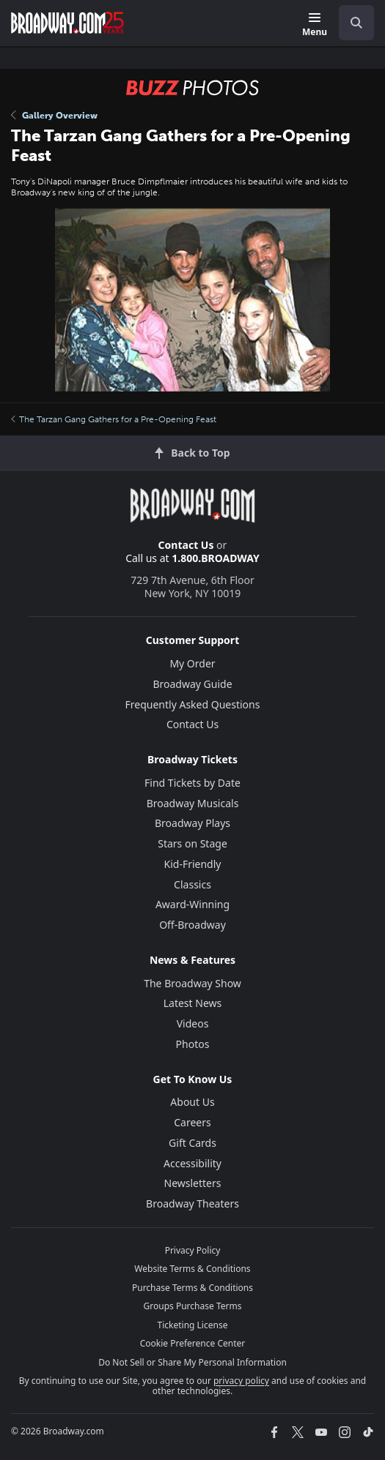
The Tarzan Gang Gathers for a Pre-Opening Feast (113, 419)
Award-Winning (192, 904)
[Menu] (314, 25)
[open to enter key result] (356, 22)
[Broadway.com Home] (67, 23)
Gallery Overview (54, 116)
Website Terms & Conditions (192, 1268)
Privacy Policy (193, 1250)
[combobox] (350, 22)
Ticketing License (193, 1325)
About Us (192, 1102)
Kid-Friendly (192, 864)
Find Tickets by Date (192, 783)
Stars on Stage (192, 843)
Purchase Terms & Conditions (192, 1287)
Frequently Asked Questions (192, 704)
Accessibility (192, 1163)
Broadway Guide (192, 684)
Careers (192, 1122)
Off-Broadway (192, 925)
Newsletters (192, 1183)
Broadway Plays (192, 823)
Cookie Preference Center (193, 1343)
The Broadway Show (192, 983)
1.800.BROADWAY (216, 558)
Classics (192, 884)
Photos (193, 1044)
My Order (192, 663)
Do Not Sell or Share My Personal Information (192, 1362)
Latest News (193, 1003)
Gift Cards (192, 1143)
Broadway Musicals (193, 803)
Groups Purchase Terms (193, 1306)
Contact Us (186, 545)
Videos (193, 1023)
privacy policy (241, 1380)
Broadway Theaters (192, 1203)
